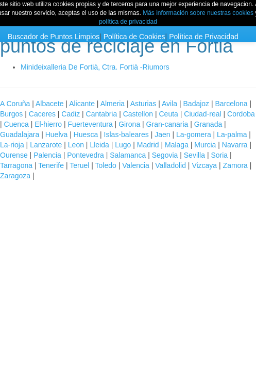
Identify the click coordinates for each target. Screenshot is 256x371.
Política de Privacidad (203, 36)
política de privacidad (128, 21)
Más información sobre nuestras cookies (198, 12)
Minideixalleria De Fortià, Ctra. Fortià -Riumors (95, 67)
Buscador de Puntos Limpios (53, 36)
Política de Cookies (134, 36)
